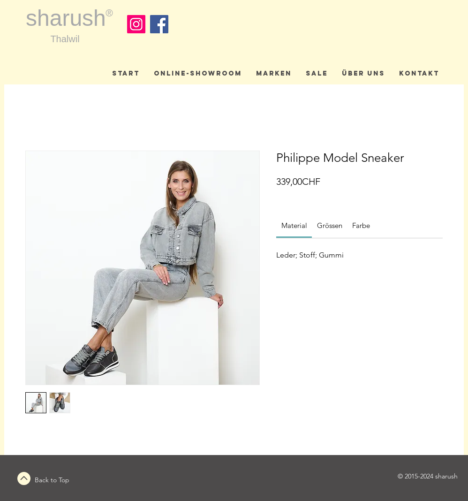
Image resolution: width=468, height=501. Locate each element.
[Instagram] (136, 24)
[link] (294, 225)
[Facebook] (159, 24)
